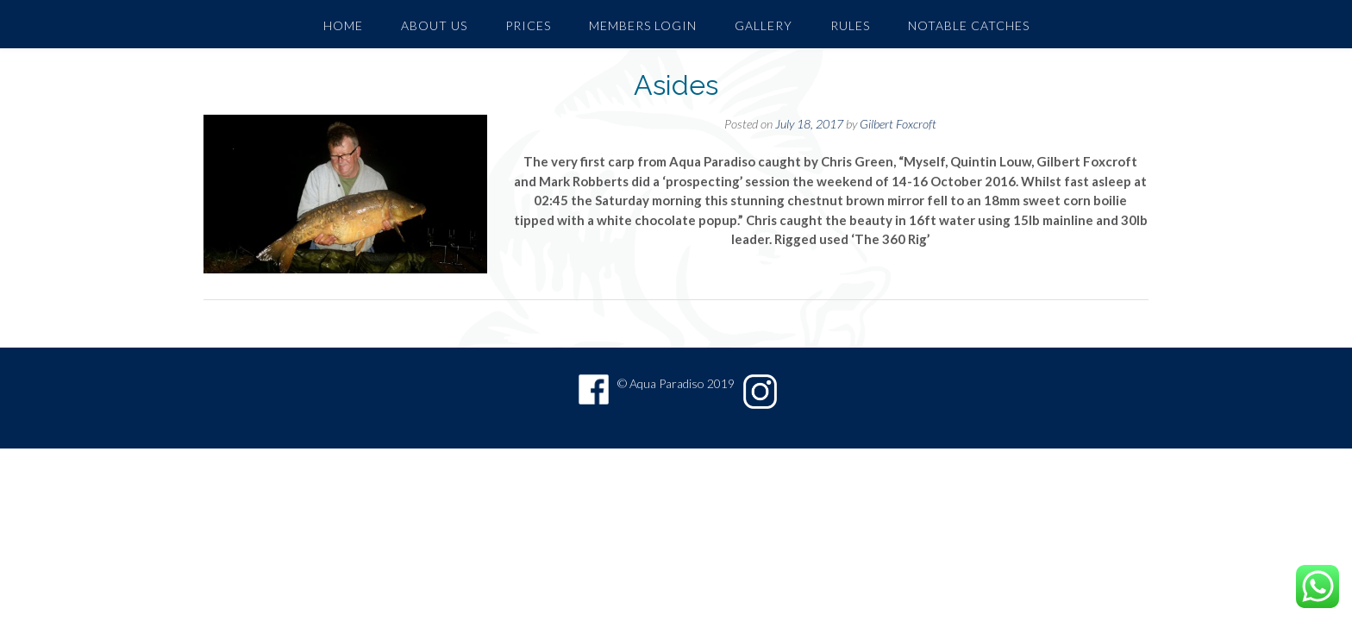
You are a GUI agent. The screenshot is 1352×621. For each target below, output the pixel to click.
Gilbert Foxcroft (898, 123)
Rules (850, 25)
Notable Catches (969, 25)
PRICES (528, 25)
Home (343, 25)
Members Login (643, 25)
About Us (434, 25)
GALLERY (763, 25)
